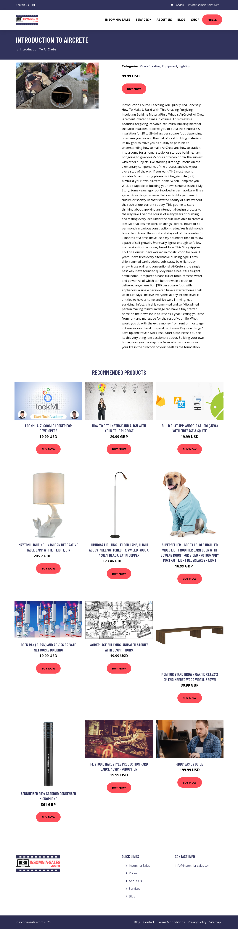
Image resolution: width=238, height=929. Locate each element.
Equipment (169, 66)
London (179, 5)
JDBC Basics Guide (189, 764)
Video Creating (150, 66)
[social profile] (33, 5)
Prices (212, 20)
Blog (181, 20)
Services (134, 889)
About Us (164, 20)
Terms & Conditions (171, 922)
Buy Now (134, 89)
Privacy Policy (197, 922)
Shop (195, 20)
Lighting (184, 66)
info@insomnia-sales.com (203, 5)
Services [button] (142, 20)
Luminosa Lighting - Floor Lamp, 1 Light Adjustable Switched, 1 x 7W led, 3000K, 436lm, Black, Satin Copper (119, 549)
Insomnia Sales (117, 20)
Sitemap (215, 922)
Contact (148, 922)
